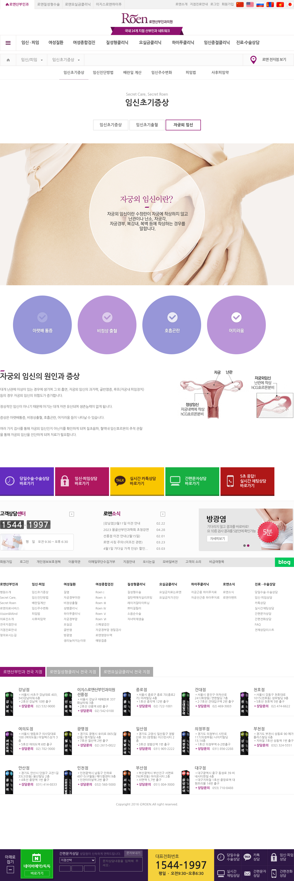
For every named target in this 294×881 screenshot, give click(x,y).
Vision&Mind (8, 613)
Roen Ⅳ (101, 608)
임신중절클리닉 (217, 43)
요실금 (68, 624)
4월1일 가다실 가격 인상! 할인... (125, 548)
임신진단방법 (103, 72)
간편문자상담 (263, 613)
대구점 (200, 768)
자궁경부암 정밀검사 (108, 630)
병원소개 (5, 592)
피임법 (191, 72)
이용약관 (74, 561)
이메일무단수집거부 (101, 561)
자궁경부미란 (72, 597)
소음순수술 (134, 613)
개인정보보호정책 (49, 561)
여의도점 (25, 729)
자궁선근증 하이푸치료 (205, 597)
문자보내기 (133, 853)
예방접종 (101, 640)
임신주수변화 (161, 72)
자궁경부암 (70, 619)
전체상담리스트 (264, 630)
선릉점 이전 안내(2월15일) (121, 536)
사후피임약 (220, 72)
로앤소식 (228, 592)
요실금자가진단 (169, 597)
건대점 (200, 690)
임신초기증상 (66, 60)
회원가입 (228, 4)
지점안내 (129, 561)
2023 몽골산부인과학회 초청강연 (126, 529)
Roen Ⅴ (101, 613)
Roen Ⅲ (101, 603)
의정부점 (202, 729)
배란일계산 (39, 603)
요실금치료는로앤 (170, 592)
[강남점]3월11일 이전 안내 (121, 523)
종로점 (141, 690)
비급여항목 (216, 561)
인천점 (82, 768)
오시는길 (149, 561)
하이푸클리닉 (183, 43)
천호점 (259, 690)
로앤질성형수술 (48, 4)
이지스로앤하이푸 (109, 4)
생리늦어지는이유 (75, 640)
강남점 (23, 690)
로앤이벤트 (230, 597)
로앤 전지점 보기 (274, 59)
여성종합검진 (84, 43)
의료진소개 (7, 619)
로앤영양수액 (104, 635)
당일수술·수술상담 (266, 592)
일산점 (141, 729)
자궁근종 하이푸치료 (204, 592)
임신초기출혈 (147, 125)
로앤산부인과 (19, 4)
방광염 (68, 635)
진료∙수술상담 (247, 43)
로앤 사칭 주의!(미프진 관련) (123, 542)
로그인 (214, 4)
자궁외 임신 (183, 125)
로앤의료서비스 (9, 608)
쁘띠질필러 (134, 608)
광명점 (82, 729)
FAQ (258, 624)
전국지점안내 (8, 624)
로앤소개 (181, 4)
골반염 (68, 630)
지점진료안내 (199, 4)
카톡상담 (260, 603)
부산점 (141, 768)
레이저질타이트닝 (138, 603)
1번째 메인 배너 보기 (244, 545)
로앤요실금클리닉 (78, 4)
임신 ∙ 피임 (30, 43)
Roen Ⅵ (101, 619)
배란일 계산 (132, 72)
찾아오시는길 (8, 635)
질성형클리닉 (117, 43)
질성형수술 (134, 592)
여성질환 (56, 43)
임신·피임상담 (263, 597)
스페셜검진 (102, 624)
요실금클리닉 (150, 43)
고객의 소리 (193, 561)
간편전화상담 (263, 619)
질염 (66, 592)
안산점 (23, 768)
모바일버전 (170, 561)
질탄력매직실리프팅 (139, 597)
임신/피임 (32, 60)
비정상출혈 (70, 603)
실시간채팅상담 (264, 608)
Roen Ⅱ (101, 597)
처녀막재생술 (135, 619)
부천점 (259, 729)
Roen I (100, 592)
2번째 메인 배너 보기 (248, 545)
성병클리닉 (70, 608)
